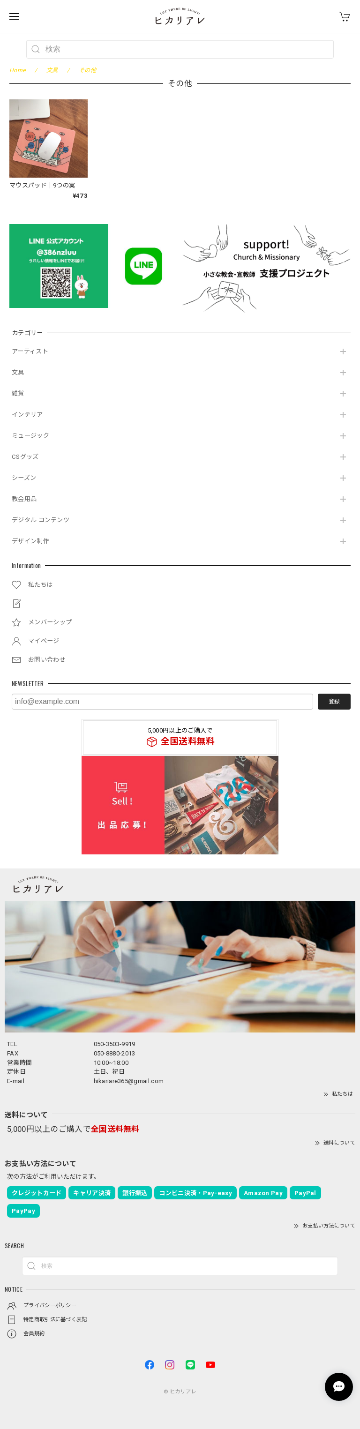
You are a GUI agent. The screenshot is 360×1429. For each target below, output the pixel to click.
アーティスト (30, 351)
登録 (334, 701)
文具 (18, 372)
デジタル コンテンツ (40, 520)
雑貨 (18, 393)
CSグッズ (25, 456)
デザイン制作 (30, 541)
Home (17, 70)
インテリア (27, 414)
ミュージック (30, 435)
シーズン (24, 477)
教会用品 (24, 498)
